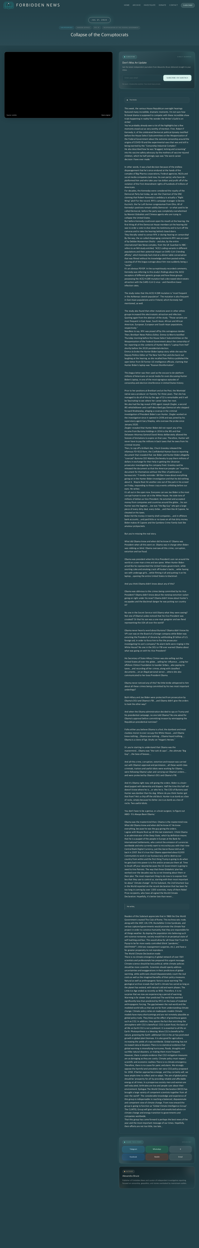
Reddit (157, 1157)
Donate (162, 5)
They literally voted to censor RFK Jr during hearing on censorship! (157, 235)
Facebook (133, 1157)
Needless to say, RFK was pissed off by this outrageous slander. (155, 331)
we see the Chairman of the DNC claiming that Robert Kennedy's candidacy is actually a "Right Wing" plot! (154, 197)
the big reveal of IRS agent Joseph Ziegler (157, 404)
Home (126, 5)
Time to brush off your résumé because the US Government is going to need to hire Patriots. (156, 866)
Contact (173, 5)
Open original (105, 115)
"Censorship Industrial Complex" (160, 146)
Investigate (149, 5)
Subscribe (187, 5)
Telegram (133, 1149)
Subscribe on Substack (177, 78)
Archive (137, 5)
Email (180, 1157)
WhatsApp (157, 1149)
